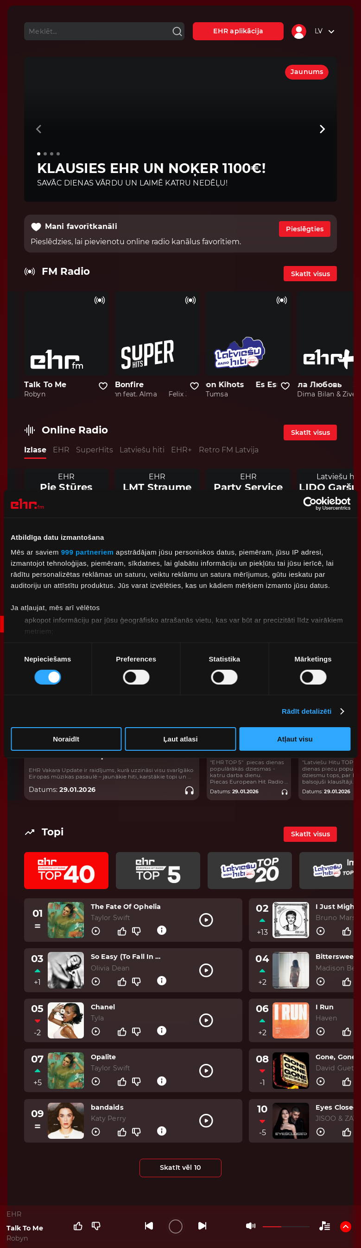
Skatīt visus (310, 274)
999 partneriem (87, 552)
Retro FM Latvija (229, 449)
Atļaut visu (295, 739)
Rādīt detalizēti (306, 711)
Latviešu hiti (142, 449)
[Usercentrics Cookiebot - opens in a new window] (309, 504)
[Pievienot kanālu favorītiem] (103, 386)
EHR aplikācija (238, 31)
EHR (61, 449)
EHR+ (181, 449)
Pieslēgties (304, 229)
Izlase (35, 449)
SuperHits (94, 449)
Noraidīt (66, 739)
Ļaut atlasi (180, 739)
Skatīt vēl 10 (180, 1167)
